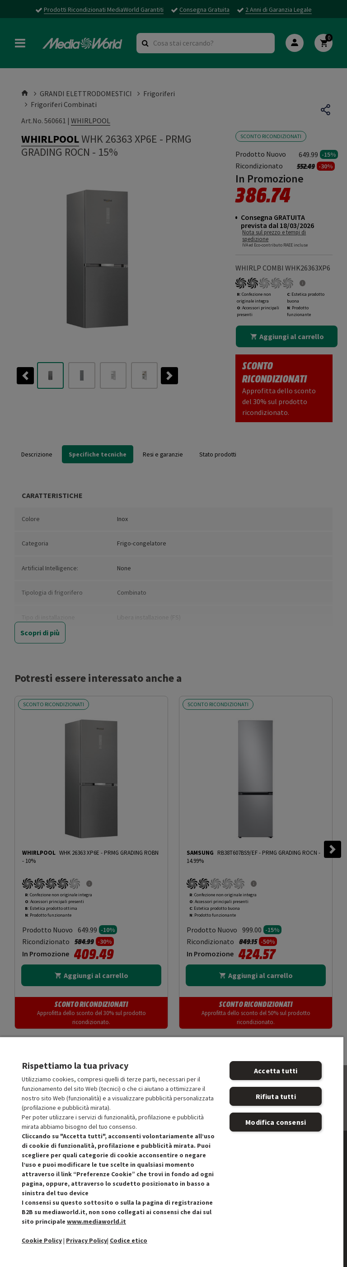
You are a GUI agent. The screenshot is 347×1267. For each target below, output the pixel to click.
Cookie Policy (42, 1240)
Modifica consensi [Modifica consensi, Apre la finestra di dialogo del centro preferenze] (275, 1122)
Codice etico (128, 1240)
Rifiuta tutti (276, 1096)
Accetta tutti (275, 1070)
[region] (171, 1151)
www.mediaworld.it (96, 1221)
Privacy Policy (86, 1240)
